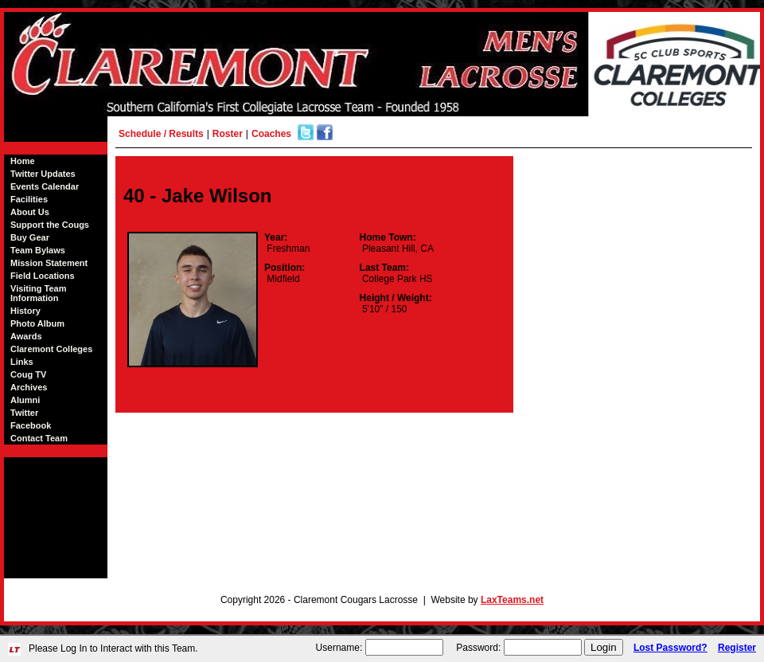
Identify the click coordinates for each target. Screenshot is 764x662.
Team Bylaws (37, 250)
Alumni (25, 400)
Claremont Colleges (51, 349)
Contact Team (39, 438)
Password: (478, 647)
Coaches (271, 133)
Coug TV (28, 374)
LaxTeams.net (512, 599)
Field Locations (42, 275)
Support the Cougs (49, 224)
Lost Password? (670, 647)
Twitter (24, 412)
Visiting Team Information (38, 293)
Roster (227, 133)
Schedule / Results (161, 133)
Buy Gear (29, 237)
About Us (29, 212)
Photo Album (37, 323)
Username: (339, 647)
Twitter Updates (43, 173)
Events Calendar (44, 186)
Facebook (30, 425)
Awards (26, 336)
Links (21, 361)
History (25, 310)
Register (737, 647)
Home (22, 161)
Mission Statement (49, 263)
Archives (28, 387)
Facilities (29, 199)
